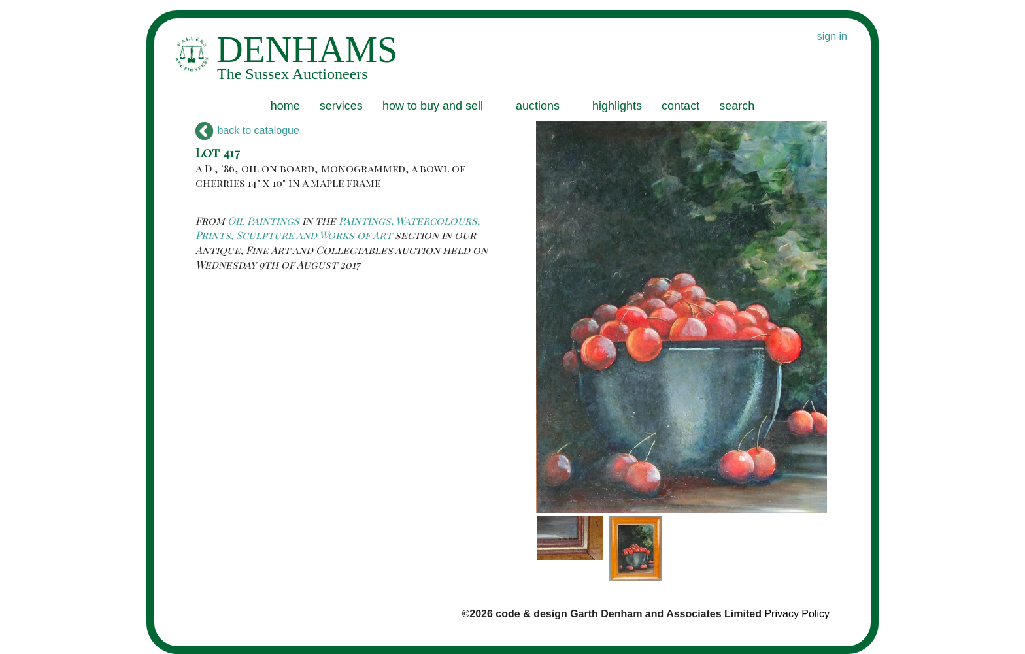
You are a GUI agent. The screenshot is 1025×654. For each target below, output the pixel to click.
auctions (538, 105)
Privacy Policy (797, 613)
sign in (832, 36)
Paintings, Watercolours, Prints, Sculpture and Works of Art (337, 228)
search (736, 105)
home (285, 105)
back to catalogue (247, 130)
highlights (617, 105)
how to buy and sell (432, 105)
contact (680, 105)
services (341, 105)
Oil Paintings (263, 220)
